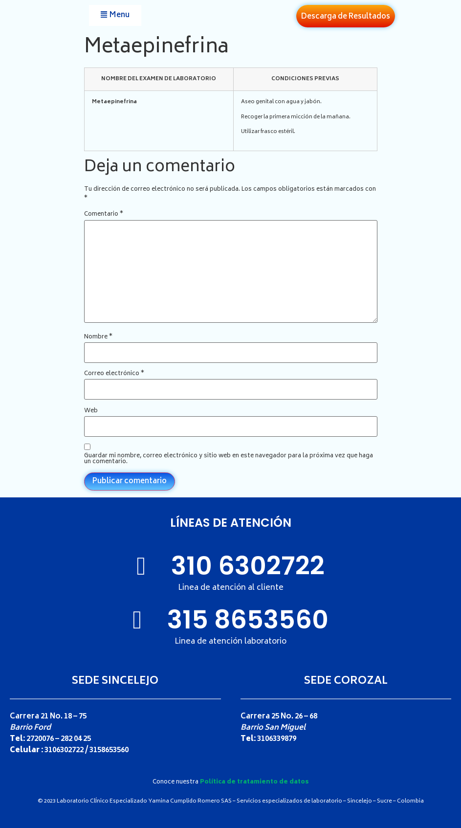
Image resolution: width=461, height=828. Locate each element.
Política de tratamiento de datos (254, 782)
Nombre (98, 337)
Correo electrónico (114, 374)
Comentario (103, 215)
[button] (115, 15)
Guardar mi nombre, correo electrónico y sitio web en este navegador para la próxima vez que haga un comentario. (228, 459)
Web (91, 411)
